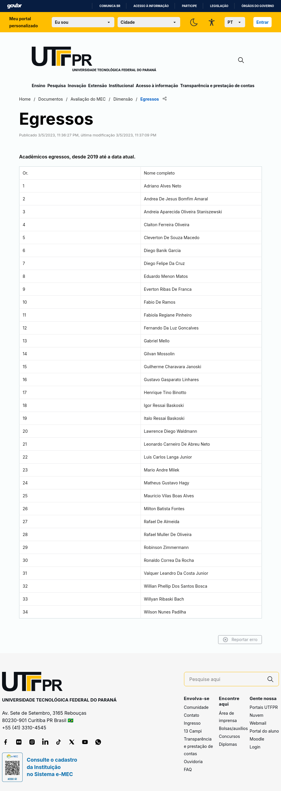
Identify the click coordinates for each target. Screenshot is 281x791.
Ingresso (192, 723)
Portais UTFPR (264, 707)
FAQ (188, 769)
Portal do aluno (264, 731)
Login (255, 746)
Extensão (97, 85)
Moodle (257, 738)
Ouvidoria (193, 761)
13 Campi (193, 731)
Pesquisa (56, 85)
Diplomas (228, 744)
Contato (191, 715)
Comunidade (196, 707)
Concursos (229, 736)
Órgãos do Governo (258, 6)
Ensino (38, 85)
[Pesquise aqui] (225, 679)
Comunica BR (109, 6)
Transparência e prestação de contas (217, 85)
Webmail (258, 723)
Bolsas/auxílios (233, 728)
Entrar (262, 22)
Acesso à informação (151, 6)
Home (37, 99)
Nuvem (256, 715)
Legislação (219, 6)
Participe (189, 6)
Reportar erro (227, 640)
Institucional (121, 85)
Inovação (77, 85)
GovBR (14, 6)
